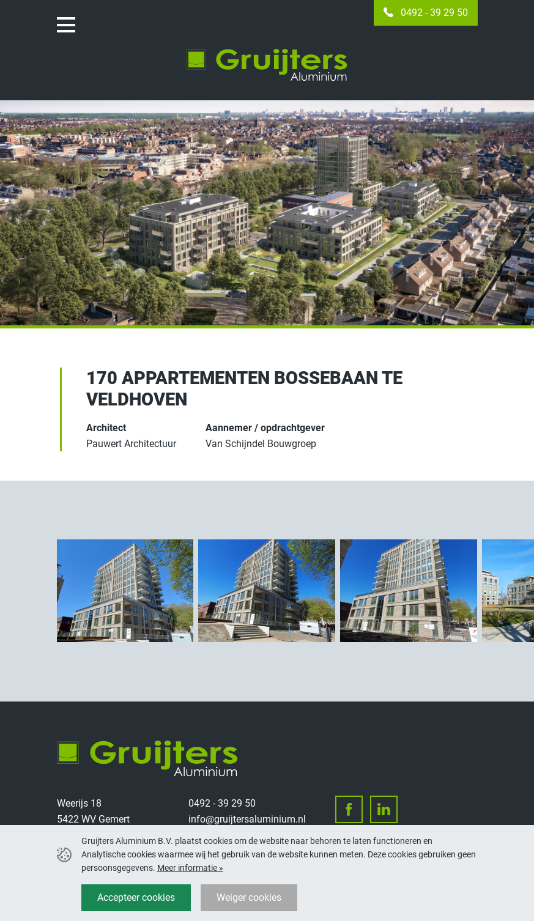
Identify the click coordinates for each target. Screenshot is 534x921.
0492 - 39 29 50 (434, 12)
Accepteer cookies (136, 897)
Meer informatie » (190, 868)
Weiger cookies (249, 897)
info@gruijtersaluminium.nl (247, 819)
